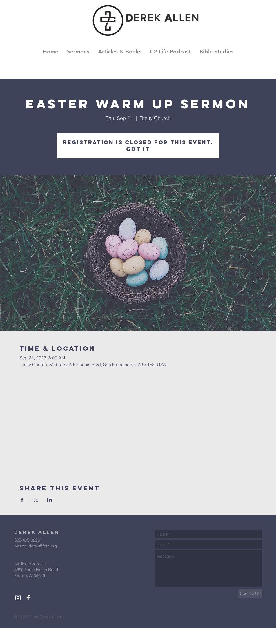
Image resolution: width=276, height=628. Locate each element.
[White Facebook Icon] (28, 597)
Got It (138, 149)
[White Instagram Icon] (18, 597)
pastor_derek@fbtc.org (35, 546)
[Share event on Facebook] (22, 500)
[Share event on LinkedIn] (49, 500)
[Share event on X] (36, 500)
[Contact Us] (250, 593)
